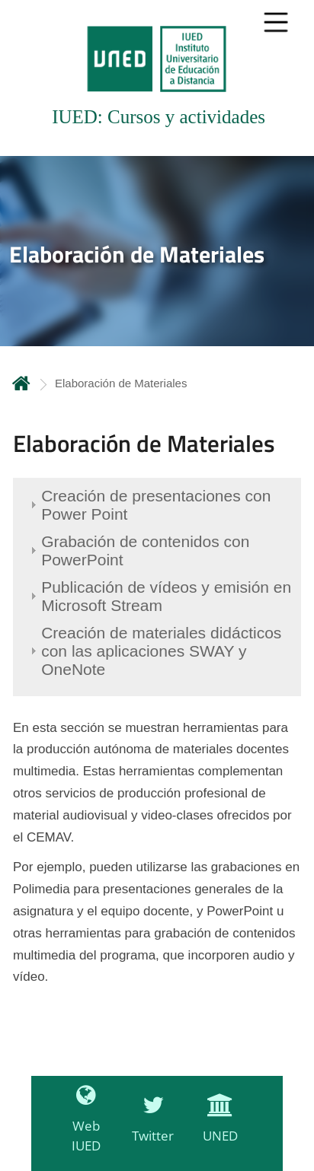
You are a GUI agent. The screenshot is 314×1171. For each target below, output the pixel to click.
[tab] (157, 78)
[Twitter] (149, 1127)
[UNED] (216, 1127)
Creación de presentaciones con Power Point (156, 505)
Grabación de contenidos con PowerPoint (145, 550)
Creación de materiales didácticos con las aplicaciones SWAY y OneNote (161, 651)
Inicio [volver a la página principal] (21, 383)
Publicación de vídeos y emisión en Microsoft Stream (166, 596)
